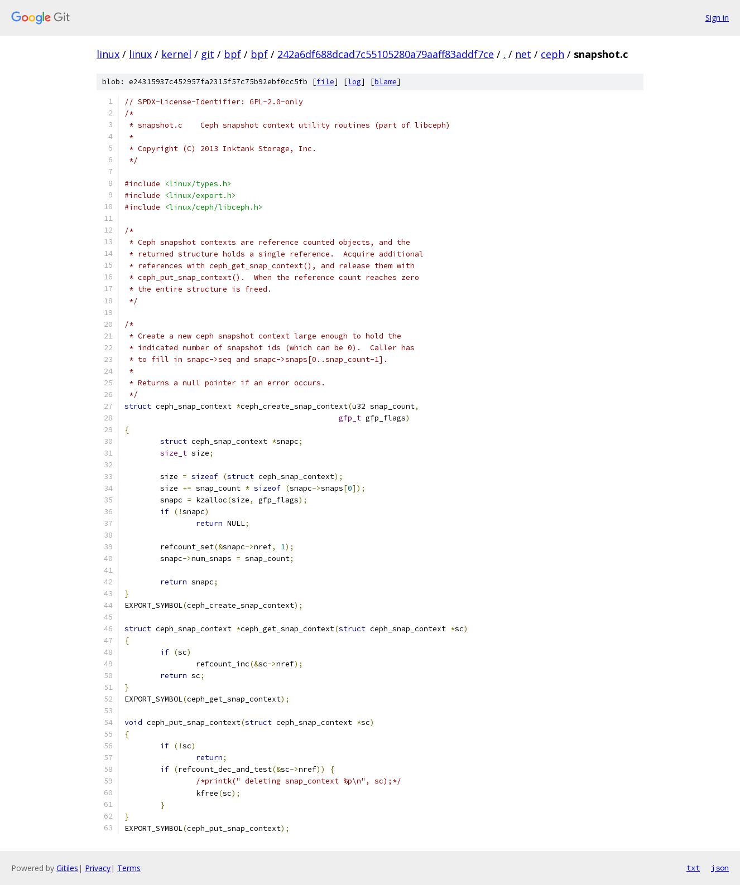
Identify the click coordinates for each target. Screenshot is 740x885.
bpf (232, 54)
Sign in (717, 17)
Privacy (97, 868)
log (354, 81)
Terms (129, 868)
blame (385, 81)
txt (693, 868)
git (207, 54)
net (523, 54)
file (325, 81)
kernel (176, 54)
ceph (552, 54)
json (720, 868)
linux (108, 54)
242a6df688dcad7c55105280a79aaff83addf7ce (385, 54)
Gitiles (67, 868)
